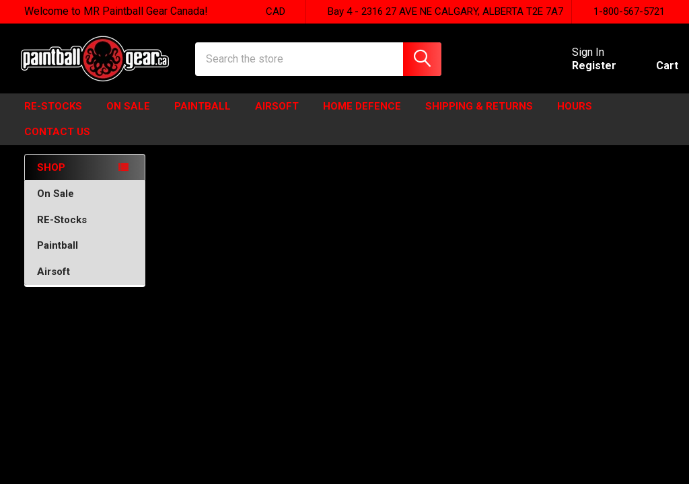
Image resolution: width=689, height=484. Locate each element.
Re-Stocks (53, 116)
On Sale (85, 204)
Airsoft (277, 116)
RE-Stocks (85, 230)
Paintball (202, 116)
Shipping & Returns (479, 116)
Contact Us (57, 142)
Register (580, 72)
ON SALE (128, 116)
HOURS (574, 116)
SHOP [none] (51, 177)
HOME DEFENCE (362, 116)
